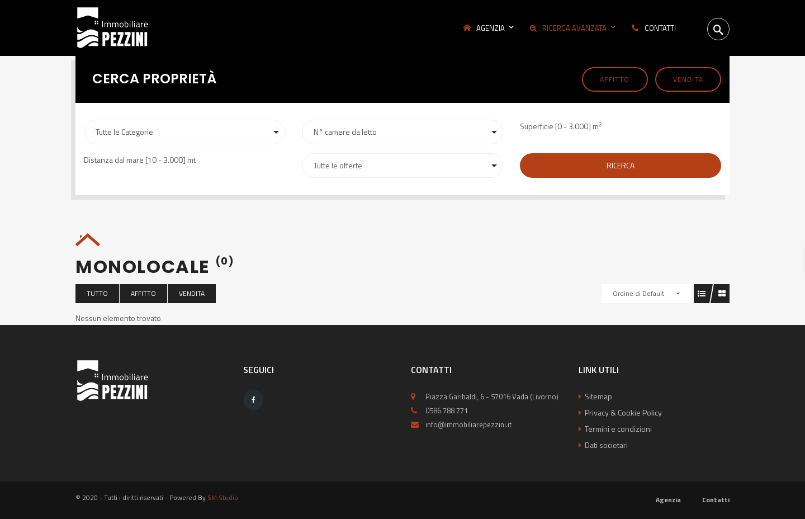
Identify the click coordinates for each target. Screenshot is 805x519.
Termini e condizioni (618, 429)
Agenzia (668, 499)
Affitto (614, 79)
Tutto (97, 293)
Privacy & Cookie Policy (623, 412)
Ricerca (620, 165)
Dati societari (606, 445)
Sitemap (598, 396)
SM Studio (222, 497)
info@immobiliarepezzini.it (468, 424)
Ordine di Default (638, 293)
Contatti (716, 499)
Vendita (688, 79)
